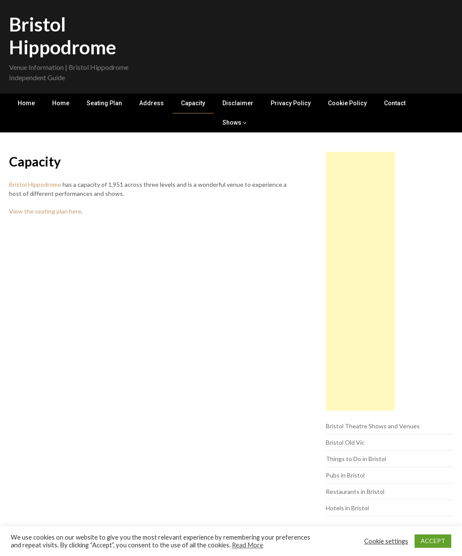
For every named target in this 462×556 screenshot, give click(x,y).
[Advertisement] (360, 281)
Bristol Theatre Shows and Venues (373, 426)
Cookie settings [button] (386, 541)
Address (151, 103)
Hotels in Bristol (347, 508)
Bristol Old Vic (345, 442)
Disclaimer (237, 103)
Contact (395, 103)
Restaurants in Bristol (355, 491)
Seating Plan (104, 103)
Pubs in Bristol (345, 475)
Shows (231, 122)
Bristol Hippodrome (62, 35)
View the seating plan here (45, 211)
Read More (247, 545)
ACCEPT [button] (433, 540)
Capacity (193, 103)
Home (26, 103)
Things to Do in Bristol (356, 458)
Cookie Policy (347, 103)
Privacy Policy (291, 103)
